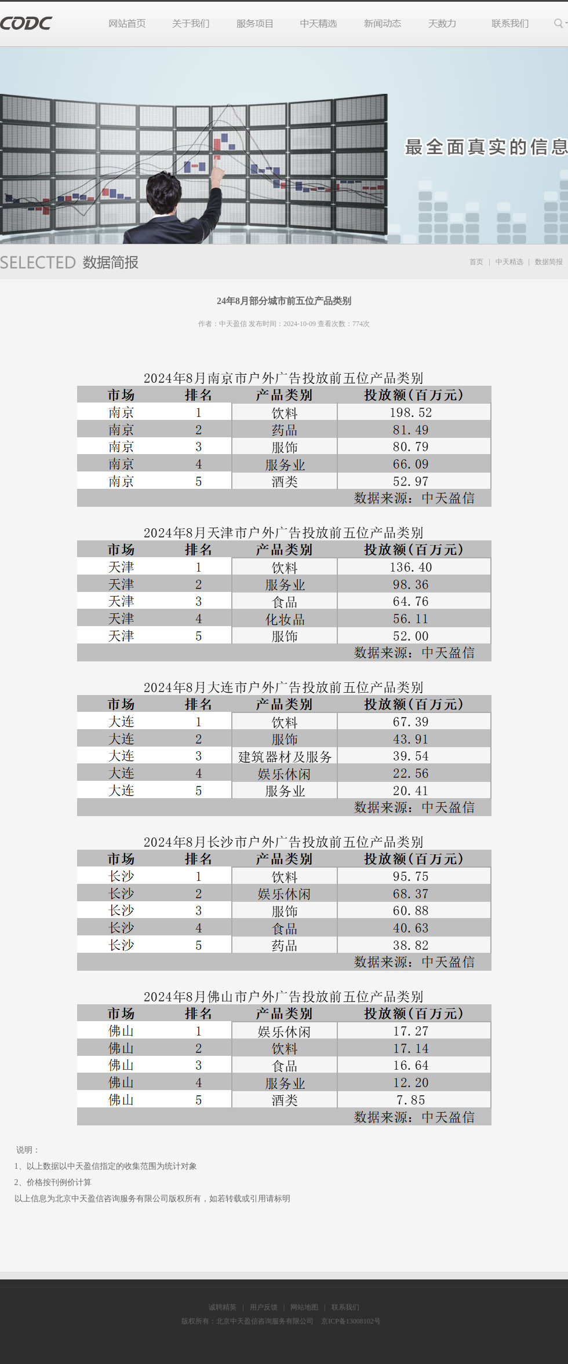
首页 (476, 262)
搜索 (560, 23)
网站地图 (304, 1307)
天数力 (440, 23)
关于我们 (191, 23)
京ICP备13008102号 (351, 1321)
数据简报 (549, 262)
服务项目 (255, 23)
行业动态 (382, 23)
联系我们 (504, 23)
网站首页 (133, 23)
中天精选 (319, 23)
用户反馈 (264, 1307)
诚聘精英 (222, 1307)
